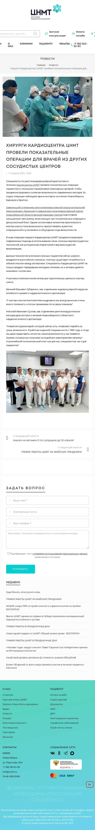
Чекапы (64, 43)
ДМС (52, 713)
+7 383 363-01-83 (80, 44)
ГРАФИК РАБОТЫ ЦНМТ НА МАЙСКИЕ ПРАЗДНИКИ (33, 599)
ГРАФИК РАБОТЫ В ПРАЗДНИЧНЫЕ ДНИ (28, 626)
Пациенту (46, 43)
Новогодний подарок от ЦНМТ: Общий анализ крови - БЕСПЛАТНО (42, 633)
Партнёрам (9, 732)
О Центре (8, 694)
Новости (7, 713)
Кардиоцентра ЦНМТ (28, 184)
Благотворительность (15, 722)
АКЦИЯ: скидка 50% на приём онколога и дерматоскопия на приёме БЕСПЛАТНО (43, 607)
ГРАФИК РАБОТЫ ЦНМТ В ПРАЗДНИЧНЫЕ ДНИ (31, 640)
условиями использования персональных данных (60, 553)
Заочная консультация (57, 33)
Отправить (20, 569)
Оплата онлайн (80, 33)
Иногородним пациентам (64, 718)
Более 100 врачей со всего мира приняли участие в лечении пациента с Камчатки (45, 666)
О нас (10, 44)
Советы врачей (58, 699)
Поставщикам (10, 727)
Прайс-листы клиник (61, 727)
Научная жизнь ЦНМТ (15, 699)
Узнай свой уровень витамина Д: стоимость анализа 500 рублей (41, 657)
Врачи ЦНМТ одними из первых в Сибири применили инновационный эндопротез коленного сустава (45, 618)
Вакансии (8, 736)
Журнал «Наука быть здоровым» (20, 704)
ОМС (52, 708)
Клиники (26, 43)
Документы (56, 704)
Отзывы (7, 718)
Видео (6, 708)
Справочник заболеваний (64, 722)
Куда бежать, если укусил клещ (23, 592)
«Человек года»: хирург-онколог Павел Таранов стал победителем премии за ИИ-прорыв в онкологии (46, 649)
